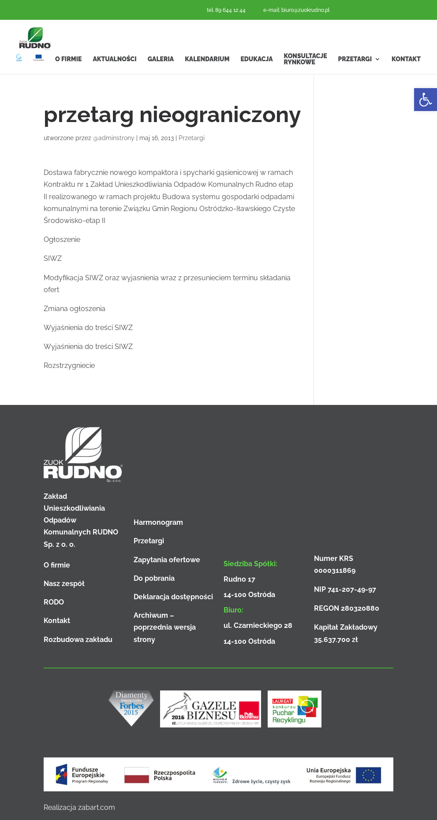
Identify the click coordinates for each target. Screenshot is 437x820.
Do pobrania (154, 578)
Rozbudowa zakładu (78, 639)
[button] (425, 99)
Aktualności (114, 77)
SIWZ (53, 258)
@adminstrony (113, 137)
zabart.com (96, 807)
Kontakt (406, 77)
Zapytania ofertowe (167, 560)
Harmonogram (158, 522)
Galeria (161, 77)
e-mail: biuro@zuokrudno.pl (296, 10)
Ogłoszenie (62, 239)
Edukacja (256, 77)
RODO (54, 602)
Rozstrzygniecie (69, 365)
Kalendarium (207, 77)
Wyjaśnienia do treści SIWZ (88, 327)
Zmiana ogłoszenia (74, 308)
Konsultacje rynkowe (305, 77)
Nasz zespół (64, 583)
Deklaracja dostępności (173, 597)
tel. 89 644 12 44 (226, 10)
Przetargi (355, 77)
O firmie (68, 77)
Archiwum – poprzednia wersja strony (165, 627)
